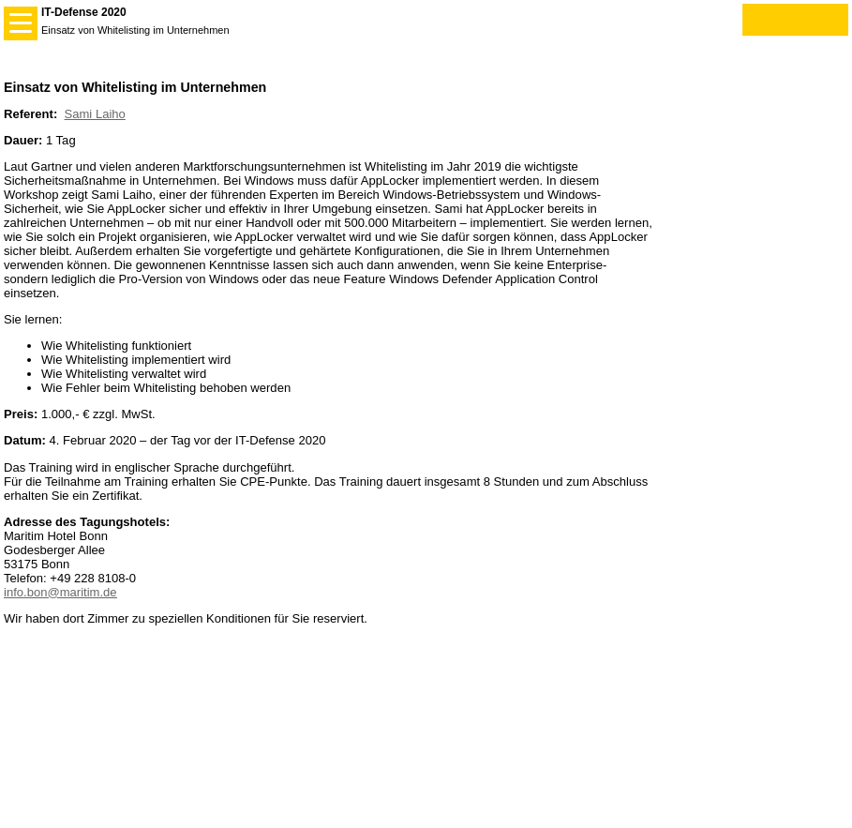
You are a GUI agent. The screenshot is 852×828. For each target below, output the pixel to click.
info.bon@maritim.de (60, 592)
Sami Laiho (95, 114)
